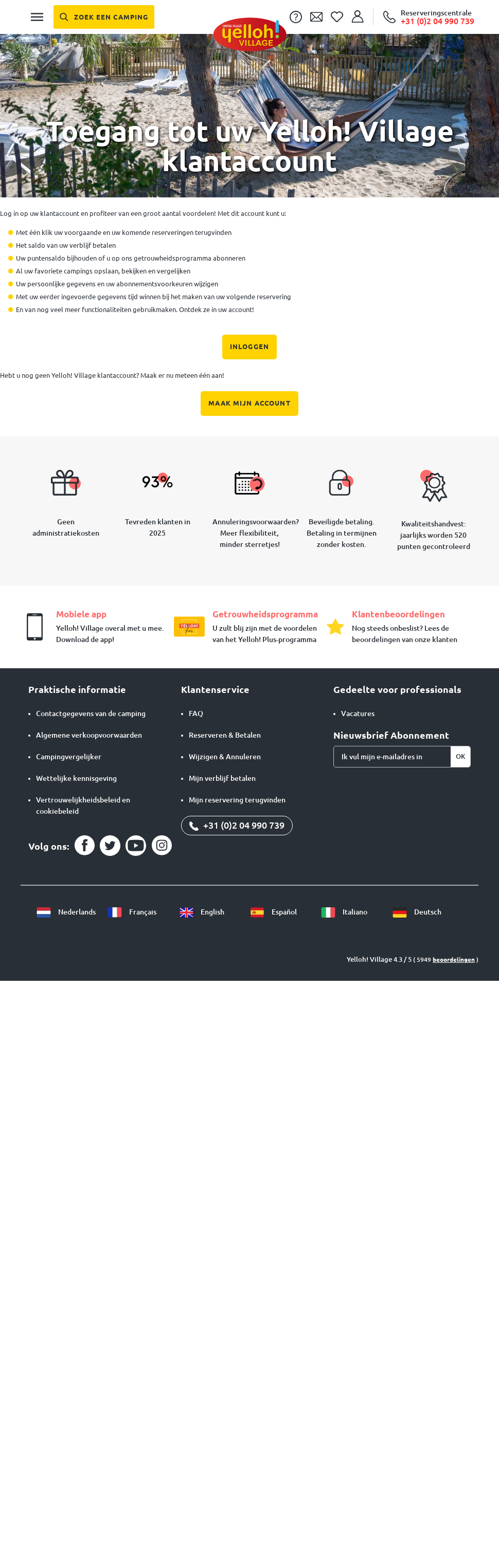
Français (131, 912)
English (201, 912)
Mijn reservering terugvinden (237, 800)
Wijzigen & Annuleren (225, 757)
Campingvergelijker (68, 757)
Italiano (343, 912)
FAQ (196, 713)
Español (273, 912)
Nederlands (66, 912)
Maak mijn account (249, 403)
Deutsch (416, 912)
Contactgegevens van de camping (91, 713)
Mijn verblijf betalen (222, 778)
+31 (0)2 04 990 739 (236, 825)
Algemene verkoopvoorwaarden (89, 735)
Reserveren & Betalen (225, 735)
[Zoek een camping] (104, 17)
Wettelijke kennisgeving (76, 778)
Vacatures (358, 713)
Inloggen (249, 346)
